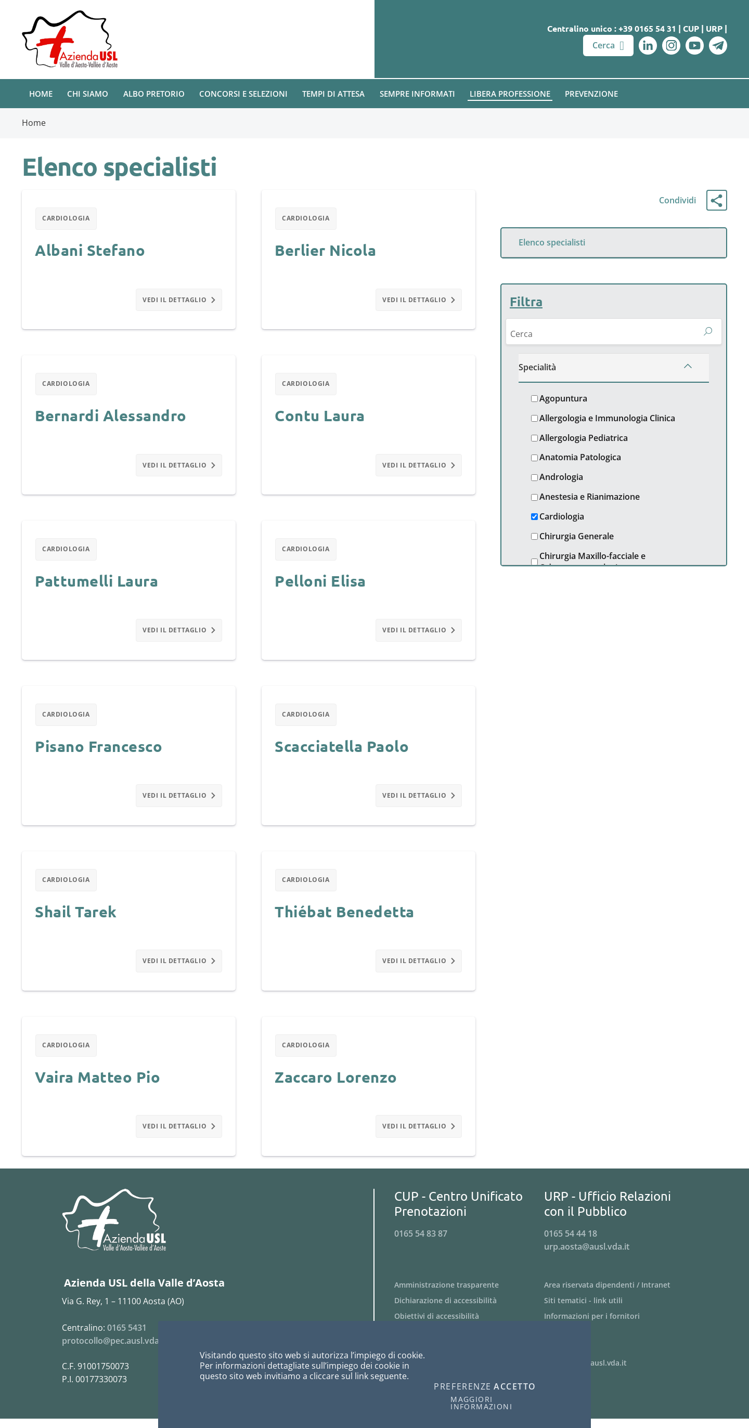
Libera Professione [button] (510, 93)
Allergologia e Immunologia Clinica (607, 420)
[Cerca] (601, 334)
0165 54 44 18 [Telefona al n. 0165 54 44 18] (570, 1242)
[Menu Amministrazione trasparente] (469, 1294)
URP (714, 28)
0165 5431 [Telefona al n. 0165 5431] (127, 1336)
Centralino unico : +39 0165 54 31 (611, 28)
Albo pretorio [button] (154, 93)
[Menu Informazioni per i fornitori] (619, 1325)
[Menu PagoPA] (619, 1356)
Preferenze (463, 1387)
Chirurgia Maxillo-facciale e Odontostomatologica (592, 564)
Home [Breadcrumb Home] (34, 122)
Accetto (515, 1387)
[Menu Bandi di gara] (619, 1340)
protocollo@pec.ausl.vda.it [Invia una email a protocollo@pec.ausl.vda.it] (114, 1349)
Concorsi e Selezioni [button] (243, 93)
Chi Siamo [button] (87, 93)
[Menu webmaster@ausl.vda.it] (619, 1372)
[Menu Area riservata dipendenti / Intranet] (619, 1294)
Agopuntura (563, 400)
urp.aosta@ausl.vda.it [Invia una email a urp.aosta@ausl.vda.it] (586, 1255)
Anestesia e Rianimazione (589, 499)
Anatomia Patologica (580, 459)
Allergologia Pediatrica (583, 439)
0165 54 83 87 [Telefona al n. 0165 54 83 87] (420, 1242)
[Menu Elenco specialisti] (614, 242)
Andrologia (561, 479)
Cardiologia (561, 518)
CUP (691, 28)
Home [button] (41, 93)
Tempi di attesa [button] (333, 93)
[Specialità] (614, 370)
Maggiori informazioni (481, 1403)
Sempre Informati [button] (417, 93)
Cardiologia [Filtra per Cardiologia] (67, 218)
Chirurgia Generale (576, 538)
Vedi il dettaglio (178, 300)
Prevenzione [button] (591, 93)
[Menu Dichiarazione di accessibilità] (469, 1309)
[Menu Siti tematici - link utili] (619, 1309)
